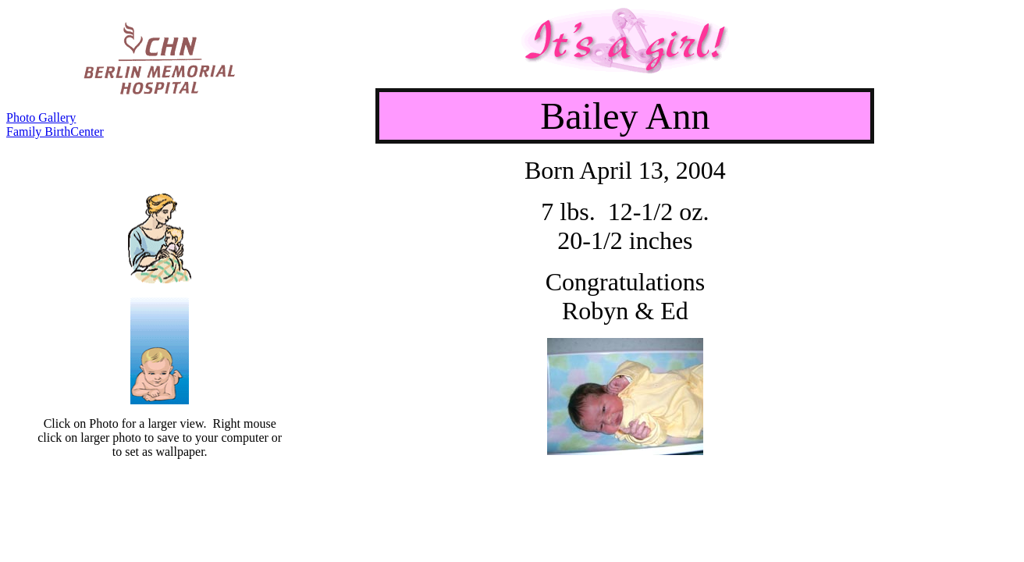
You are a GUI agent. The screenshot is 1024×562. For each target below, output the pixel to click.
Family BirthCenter (55, 131)
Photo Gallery (41, 117)
